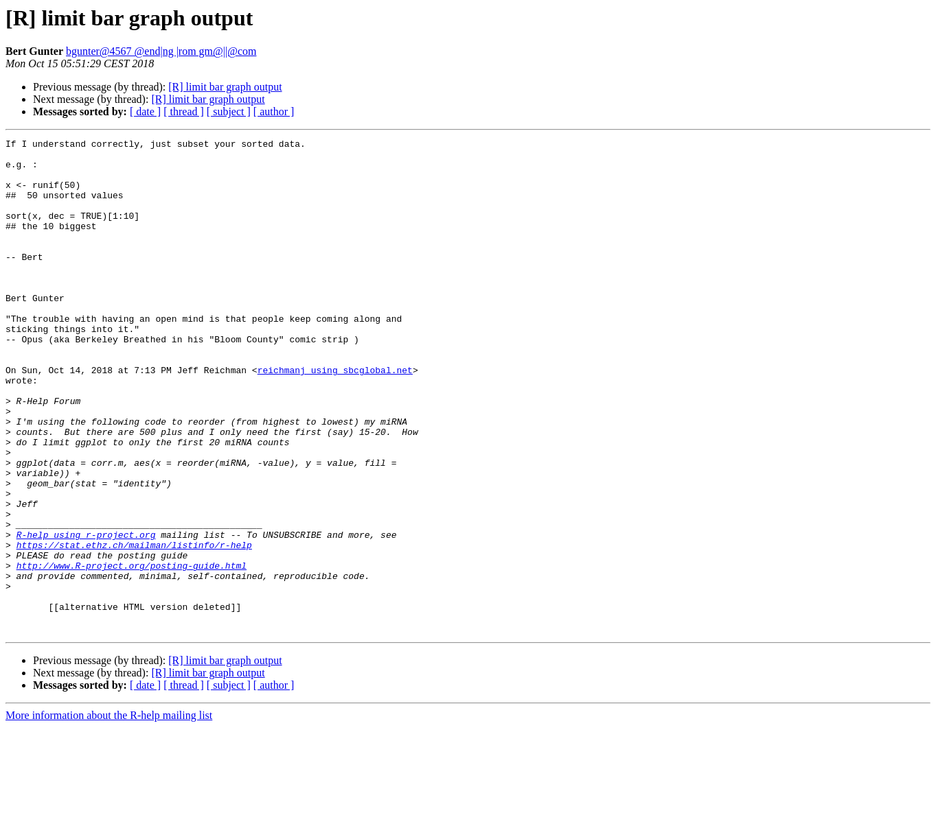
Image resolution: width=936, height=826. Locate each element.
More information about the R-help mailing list (108, 814)
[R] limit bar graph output (225, 87)
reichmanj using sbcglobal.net (335, 417)
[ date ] (145, 111)
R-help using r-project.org (86, 615)
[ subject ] (229, 111)
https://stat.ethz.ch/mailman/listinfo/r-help (134, 627)
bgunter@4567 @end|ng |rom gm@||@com (161, 51)
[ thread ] (183, 111)
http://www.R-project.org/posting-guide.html (131, 652)
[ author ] (274, 111)
